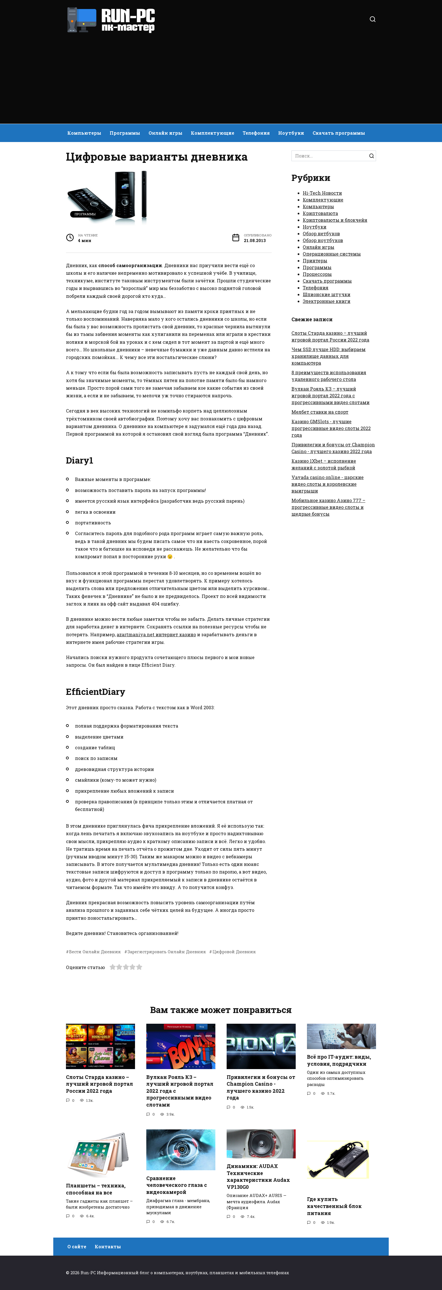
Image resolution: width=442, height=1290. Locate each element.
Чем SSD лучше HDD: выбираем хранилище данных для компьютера (328, 356)
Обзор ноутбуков (323, 240)
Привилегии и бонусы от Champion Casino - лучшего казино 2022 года (261, 1087)
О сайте (76, 1246)
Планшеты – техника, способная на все (95, 1189)
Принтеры (315, 260)
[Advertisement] (221, 76)
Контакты (108, 1246)
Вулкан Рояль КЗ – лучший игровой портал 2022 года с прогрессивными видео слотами (330, 395)
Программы (125, 133)
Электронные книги (326, 301)
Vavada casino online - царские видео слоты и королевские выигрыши (327, 484)
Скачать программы (339, 133)
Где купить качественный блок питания (334, 1206)
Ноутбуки (291, 133)
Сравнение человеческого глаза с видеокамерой (176, 1185)
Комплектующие (212, 133)
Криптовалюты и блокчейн (335, 220)
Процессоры (317, 274)
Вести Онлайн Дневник (95, 951)
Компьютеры (84, 133)
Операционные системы (332, 254)
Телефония (256, 133)
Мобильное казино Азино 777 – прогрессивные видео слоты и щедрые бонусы (328, 507)
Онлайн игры (165, 133)
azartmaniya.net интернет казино (156, 634)
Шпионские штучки (326, 294)
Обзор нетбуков (321, 233)
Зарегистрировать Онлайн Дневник (166, 951)
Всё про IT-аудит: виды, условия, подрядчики (339, 1060)
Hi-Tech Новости (322, 193)
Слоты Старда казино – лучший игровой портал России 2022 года (99, 1084)
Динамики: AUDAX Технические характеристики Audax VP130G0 (258, 1176)
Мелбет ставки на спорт (319, 412)
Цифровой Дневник (234, 951)
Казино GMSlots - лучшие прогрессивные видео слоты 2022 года (331, 428)
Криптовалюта (320, 213)
